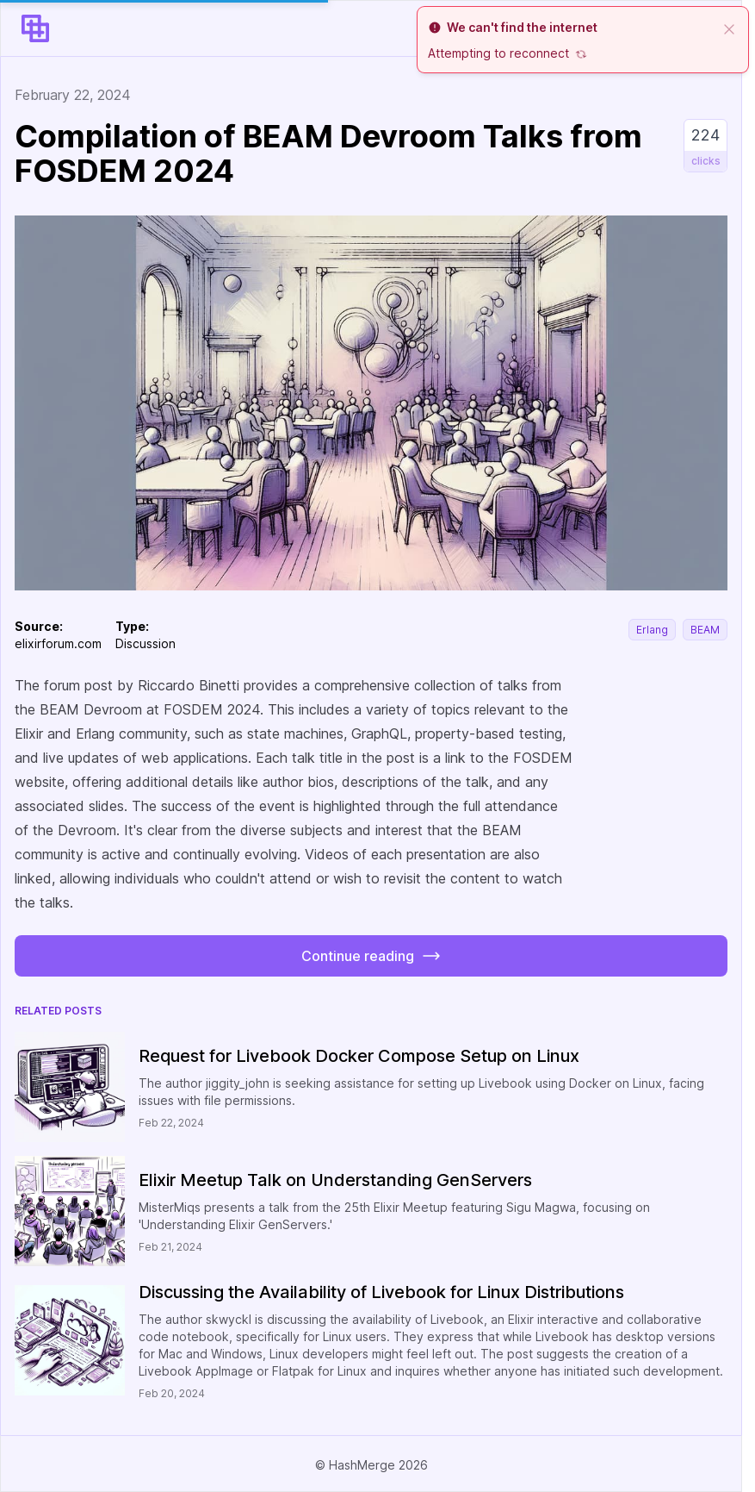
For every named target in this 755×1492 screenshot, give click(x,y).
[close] (729, 27)
